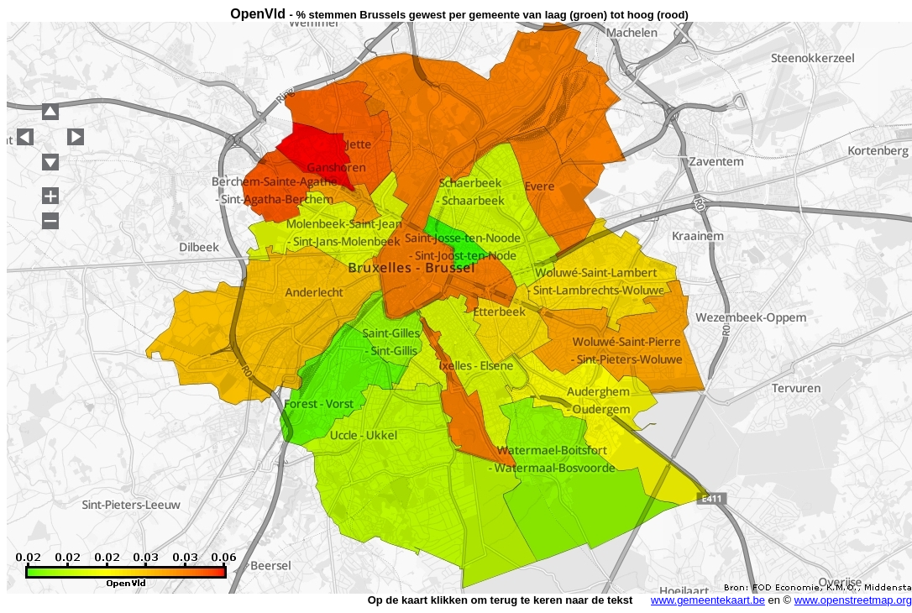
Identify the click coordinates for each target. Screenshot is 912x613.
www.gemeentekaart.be (708, 600)
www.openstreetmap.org (853, 600)
